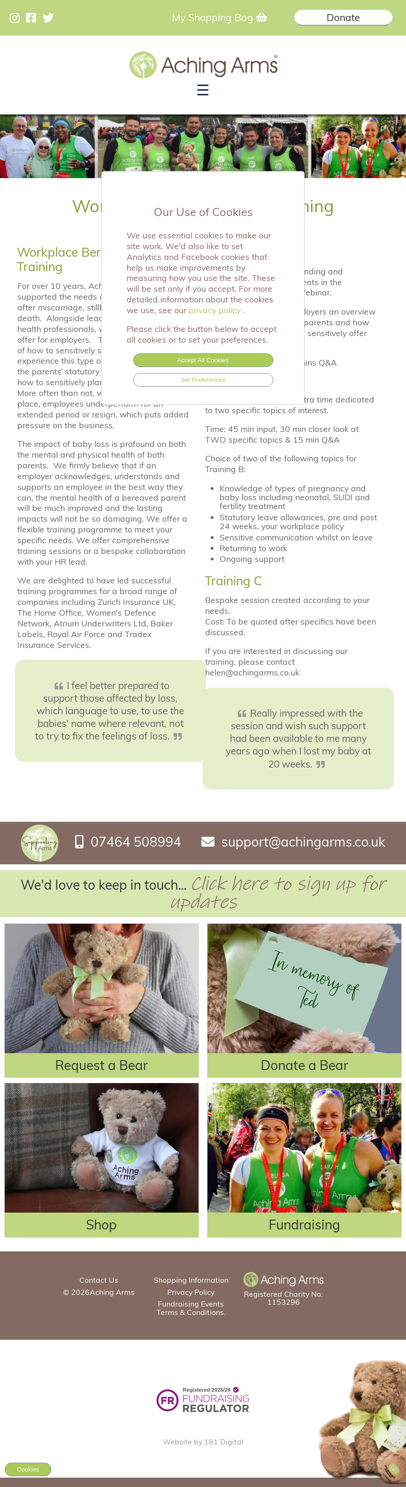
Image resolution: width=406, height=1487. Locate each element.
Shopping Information (191, 1280)
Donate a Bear (304, 1065)
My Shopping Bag (219, 17)
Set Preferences (203, 379)
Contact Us (98, 1280)
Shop (101, 1224)
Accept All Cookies (202, 360)
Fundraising (304, 1224)
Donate (343, 17)
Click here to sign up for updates (278, 893)
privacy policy (216, 310)
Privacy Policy (190, 1292)
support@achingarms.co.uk (303, 841)
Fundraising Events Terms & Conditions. (191, 1307)
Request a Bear (101, 1065)
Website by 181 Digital (203, 1441)
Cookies (28, 1469)
